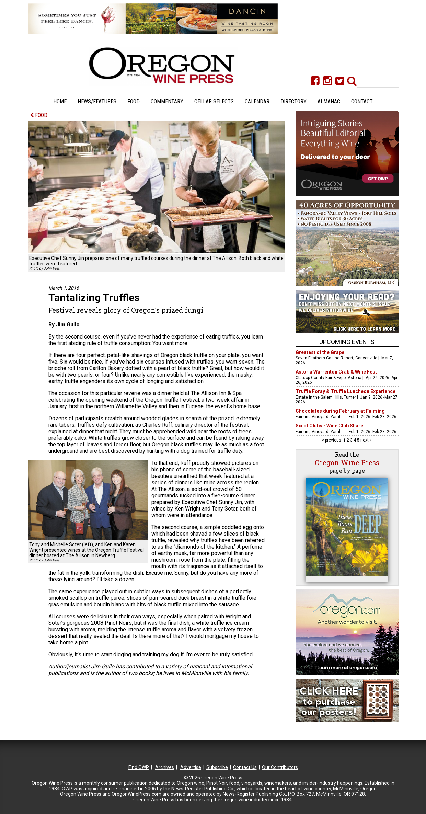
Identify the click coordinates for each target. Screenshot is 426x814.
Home (60, 101)
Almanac (329, 101)
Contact (362, 101)
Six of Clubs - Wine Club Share (329, 425)
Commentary (167, 101)
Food (133, 101)
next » (365, 440)
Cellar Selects (214, 101)
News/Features (97, 101)
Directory (293, 101)
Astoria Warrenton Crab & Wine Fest (336, 372)
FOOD (38, 115)
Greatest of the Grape (320, 352)
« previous (332, 440)
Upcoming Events (347, 341)
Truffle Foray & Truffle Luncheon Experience (345, 391)
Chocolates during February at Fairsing (340, 411)
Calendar (257, 101)
